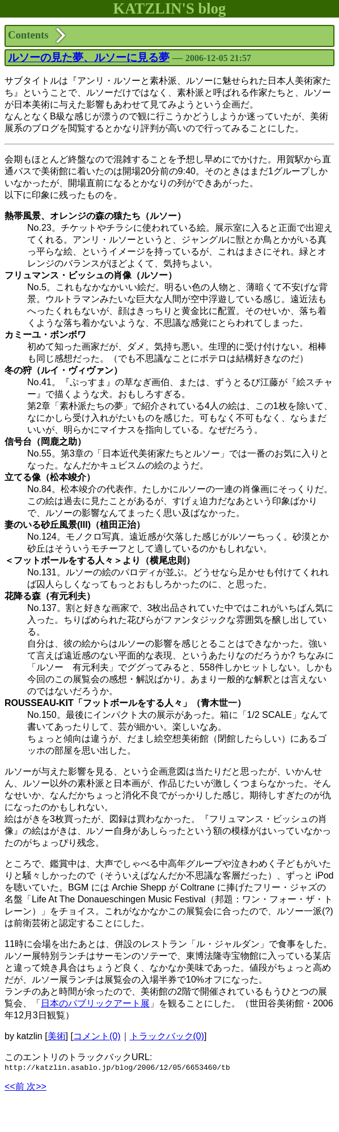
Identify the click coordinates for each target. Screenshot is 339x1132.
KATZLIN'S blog (169, 8)
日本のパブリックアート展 (95, 1003)
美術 (57, 1036)
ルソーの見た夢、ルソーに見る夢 (89, 57)
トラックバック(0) (167, 1036)
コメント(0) (97, 1036)
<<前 (16, 1088)
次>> (36, 1088)
